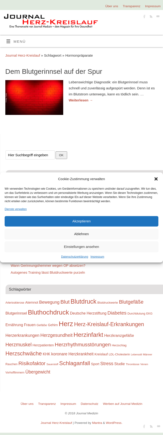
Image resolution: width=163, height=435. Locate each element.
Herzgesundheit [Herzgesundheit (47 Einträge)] (56, 335)
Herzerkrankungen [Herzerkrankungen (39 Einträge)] (23, 335)
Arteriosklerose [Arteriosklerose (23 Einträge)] (15, 302)
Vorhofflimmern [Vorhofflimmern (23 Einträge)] (15, 372)
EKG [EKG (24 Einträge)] (149, 313)
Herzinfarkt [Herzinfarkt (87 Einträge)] (88, 334)
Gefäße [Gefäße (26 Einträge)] (42, 325)
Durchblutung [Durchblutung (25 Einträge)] (136, 313)
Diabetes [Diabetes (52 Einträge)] (116, 312)
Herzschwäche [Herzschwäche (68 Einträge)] (24, 353)
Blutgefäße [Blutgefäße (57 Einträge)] (131, 302)
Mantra (97, 423)
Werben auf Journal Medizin (122, 404)
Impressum (97, 256)
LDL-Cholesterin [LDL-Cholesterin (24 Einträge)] (119, 354)
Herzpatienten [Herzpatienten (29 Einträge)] (43, 345)
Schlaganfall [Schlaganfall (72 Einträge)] (74, 363)
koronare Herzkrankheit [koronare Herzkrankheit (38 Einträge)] (72, 354)
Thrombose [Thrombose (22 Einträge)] (132, 364)
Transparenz (131, 6)
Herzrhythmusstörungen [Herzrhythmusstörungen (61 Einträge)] (83, 344)
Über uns (111, 6)
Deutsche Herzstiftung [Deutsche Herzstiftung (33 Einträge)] (88, 313)
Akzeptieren (81, 221)
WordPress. (114, 423)
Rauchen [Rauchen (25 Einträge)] (12, 364)
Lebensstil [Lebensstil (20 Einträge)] (136, 354)
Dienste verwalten (16, 209)
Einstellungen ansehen (81, 247)
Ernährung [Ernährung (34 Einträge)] (14, 325)
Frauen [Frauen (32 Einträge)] (30, 325)
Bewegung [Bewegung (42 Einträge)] (49, 302)
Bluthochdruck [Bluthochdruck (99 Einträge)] (48, 312)
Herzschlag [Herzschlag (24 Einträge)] (119, 345)
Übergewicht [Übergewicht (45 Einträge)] (37, 371)
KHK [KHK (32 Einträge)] (46, 354)
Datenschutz (89, 404)
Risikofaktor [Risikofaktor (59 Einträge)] (32, 363)
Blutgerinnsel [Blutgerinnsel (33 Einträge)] (16, 313)
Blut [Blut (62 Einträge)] (65, 302)
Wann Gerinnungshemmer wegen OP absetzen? (48, 265)
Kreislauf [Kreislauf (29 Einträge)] (101, 354)
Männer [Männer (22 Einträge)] (147, 354)
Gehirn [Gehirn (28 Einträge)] (53, 325)
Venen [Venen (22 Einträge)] (144, 364)
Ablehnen (81, 234)
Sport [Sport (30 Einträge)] (95, 364)
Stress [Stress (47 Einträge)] (106, 363)
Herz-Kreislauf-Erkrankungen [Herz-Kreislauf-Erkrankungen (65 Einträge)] (109, 324)
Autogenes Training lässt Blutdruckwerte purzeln (48, 272)
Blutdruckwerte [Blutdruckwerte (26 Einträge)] (107, 302)
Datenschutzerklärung (74, 256)
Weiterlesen (81, 100)
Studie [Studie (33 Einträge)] (119, 364)
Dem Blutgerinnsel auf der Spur (53, 71)
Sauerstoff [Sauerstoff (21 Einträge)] (52, 364)
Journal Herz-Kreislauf (22, 55)
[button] (156, 179)
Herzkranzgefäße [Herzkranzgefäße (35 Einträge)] (119, 335)
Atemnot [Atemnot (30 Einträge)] (31, 302)
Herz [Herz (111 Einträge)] (66, 324)
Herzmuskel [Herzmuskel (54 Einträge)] (19, 344)
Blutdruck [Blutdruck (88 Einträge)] (84, 301)
